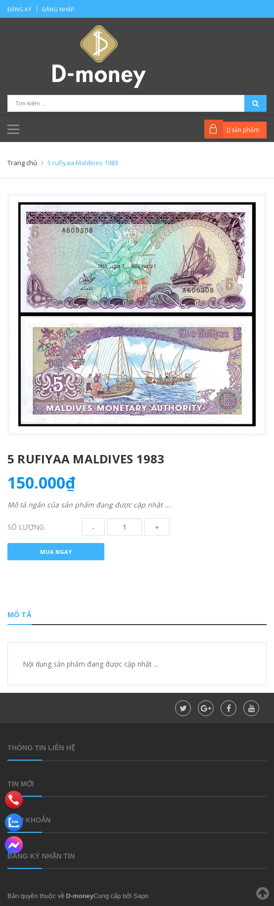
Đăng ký (19, 9)
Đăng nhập (58, 9)
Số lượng (25, 527)
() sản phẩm (243, 130)
